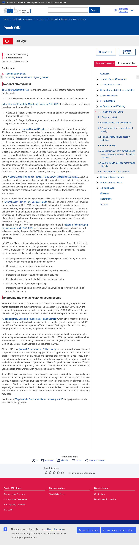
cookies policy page (53, 529)
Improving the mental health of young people (26, 77)
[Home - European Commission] (19, 10)
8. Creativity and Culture (112, 177)
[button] (116, 10)
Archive (104, 204)
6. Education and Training (112, 106)
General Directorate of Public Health (37, 349)
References (105, 199)
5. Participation (107, 101)
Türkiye (40, 19)
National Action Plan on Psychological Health (25, 202)
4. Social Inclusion (109, 95)
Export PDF (106, 52)
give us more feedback (83, 473)
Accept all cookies (88, 530)
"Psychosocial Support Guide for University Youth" (39, 399)
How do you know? (56, 2)
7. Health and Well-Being (57, 19)
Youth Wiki (17, 19)
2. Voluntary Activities (110, 84)
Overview (104, 74)
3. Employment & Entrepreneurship (117, 90)
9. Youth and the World (111, 182)
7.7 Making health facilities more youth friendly (118, 164)
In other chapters (105, 63)
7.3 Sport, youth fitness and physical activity (117, 130)
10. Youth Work (107, 188)
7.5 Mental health (108, 145)
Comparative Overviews (15, 499)
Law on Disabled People (34, 129)
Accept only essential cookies (118, 530)
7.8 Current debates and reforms (115, 171)
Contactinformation (126, 52)
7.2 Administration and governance (116, 123)
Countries (29, 19)
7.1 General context (109, 117)
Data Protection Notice (105, 499)
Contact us (99, 494)
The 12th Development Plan (15, 90)
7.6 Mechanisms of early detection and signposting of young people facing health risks (118, 154)
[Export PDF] (106, 52)
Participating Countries (15, 504)
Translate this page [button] (123, 10)
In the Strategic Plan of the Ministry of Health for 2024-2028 (30, 104)
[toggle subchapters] (97, 79)
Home (6, 19)
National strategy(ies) (15, 74)
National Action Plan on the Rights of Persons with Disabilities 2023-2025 (43, 177)
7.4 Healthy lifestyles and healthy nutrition (115, 138)
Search (94, 10)
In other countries (126, 63)
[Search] (68, 10)
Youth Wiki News (57, 494)
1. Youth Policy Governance (113, 79)
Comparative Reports (14, 494)
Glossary (104, 193)
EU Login (8, 510)
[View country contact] (127, 52)
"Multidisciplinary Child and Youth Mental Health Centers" (29, 319)
